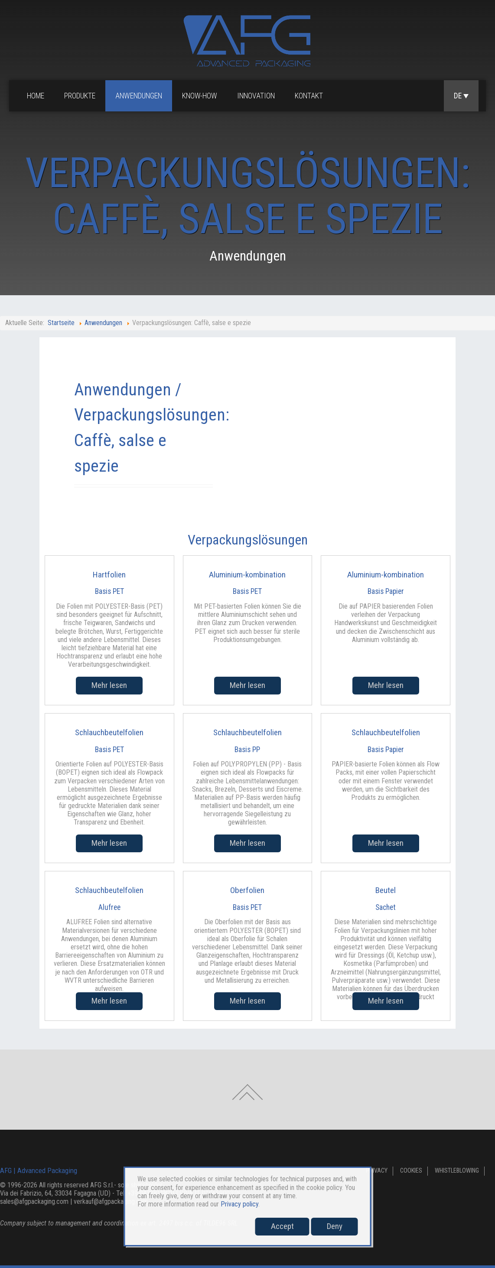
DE (461, 95)
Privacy (377, 1170)
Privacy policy (239, 1204)
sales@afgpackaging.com (34, 1201)
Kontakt (309, 95)
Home (35, 95)
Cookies (411, 1170)
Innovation (256, 95)
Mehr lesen (109, 685)
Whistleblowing (457, 1170)
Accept (282, 1226)
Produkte (79, 95)
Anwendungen (138, 95)
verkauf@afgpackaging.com (111, 1201)
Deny (334, 1226)
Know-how (199, 95)
